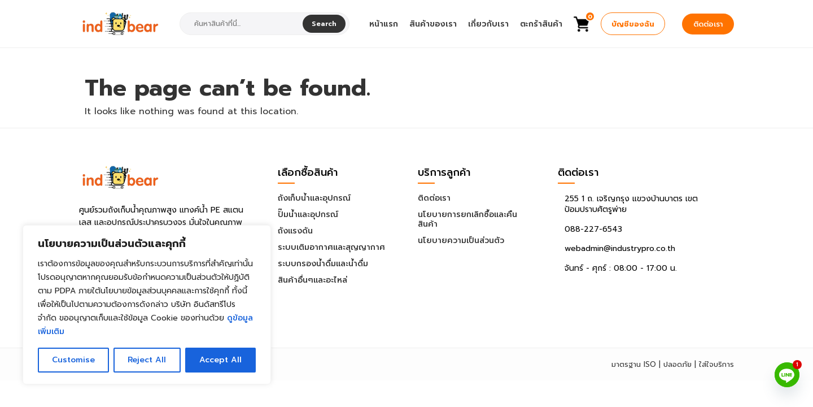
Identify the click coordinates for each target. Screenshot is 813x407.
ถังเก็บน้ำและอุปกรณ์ (314, 198)
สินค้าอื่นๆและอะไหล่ (312, 280)
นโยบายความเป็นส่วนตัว (461, 240)
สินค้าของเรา (433, 24)
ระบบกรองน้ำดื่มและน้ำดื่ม (323, 264)
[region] (147, 304)
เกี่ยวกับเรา (488, 24)
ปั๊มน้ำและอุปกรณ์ (308, 214)
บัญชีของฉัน (632, 24)
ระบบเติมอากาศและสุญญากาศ (331, 247)
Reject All (147, 360)
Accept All (220, 360)
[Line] (787, 374)
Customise (73, 360)
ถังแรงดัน (295, 231)
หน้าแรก (383, 24)
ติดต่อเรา (708, 24)
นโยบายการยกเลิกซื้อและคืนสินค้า (467, 219)
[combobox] (242, 24)
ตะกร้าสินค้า (541, 24)
